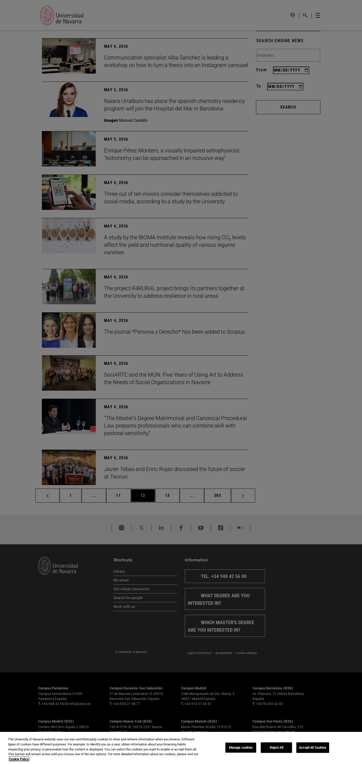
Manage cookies (241, 750)
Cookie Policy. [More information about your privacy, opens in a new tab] (19, 761)
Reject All (276, 750)
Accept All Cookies (312, 750)
